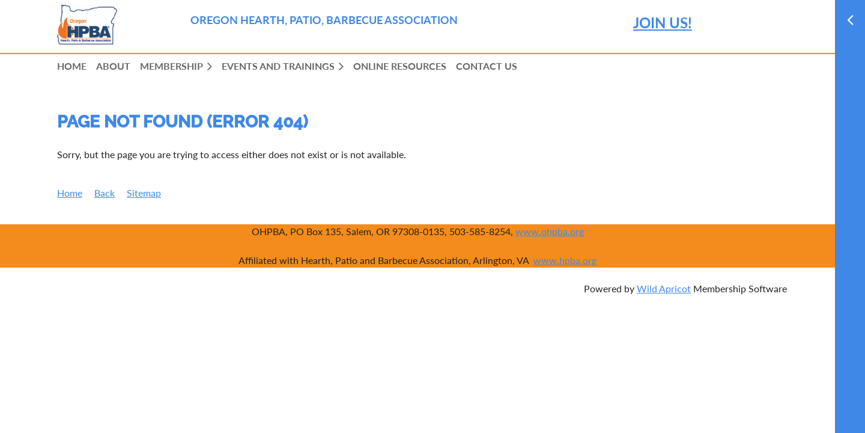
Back (104, 192)
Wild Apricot (664, 288)
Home (69, 192)
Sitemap (144, 192)
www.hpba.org (564, 260)
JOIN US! (662, 22)
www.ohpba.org (549, 231)
